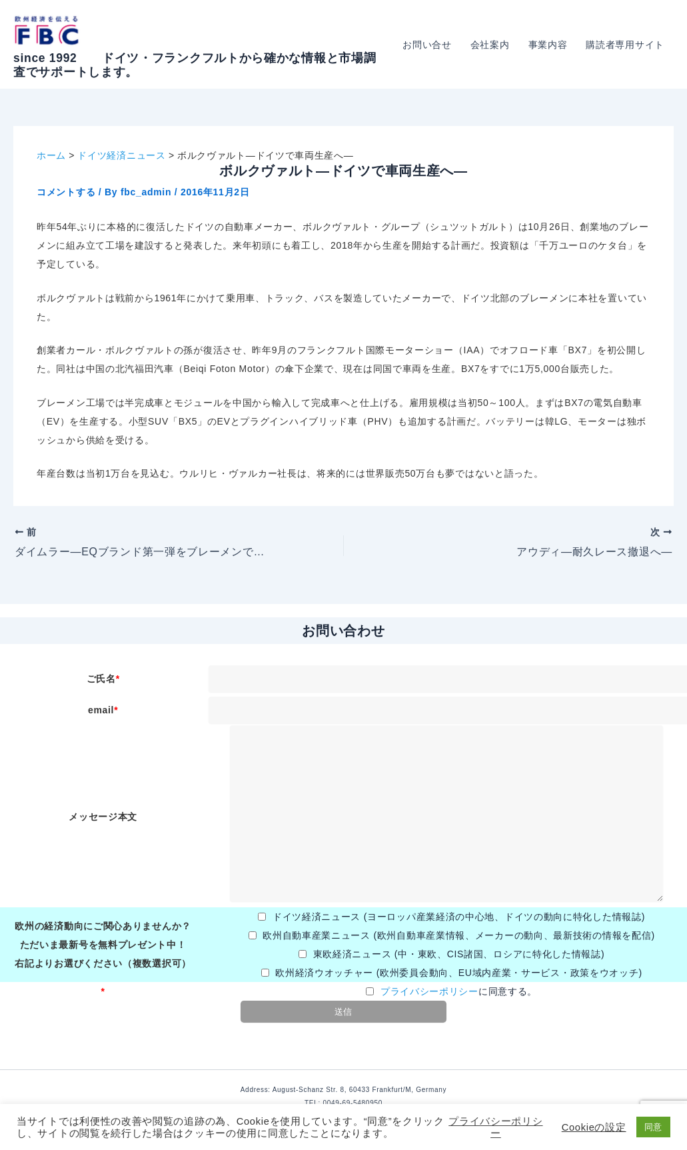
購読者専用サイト (625, 44)
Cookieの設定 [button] (594, 1127)
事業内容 (548, 44)
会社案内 (490, 44)
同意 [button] (653, 1127)
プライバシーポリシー (429, 991)
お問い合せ (427, 44)
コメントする (66, 192)
